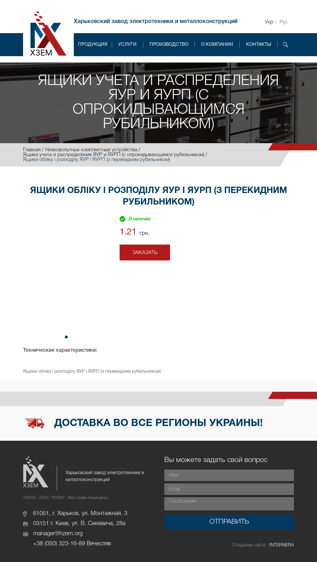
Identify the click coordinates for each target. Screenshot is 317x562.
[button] (66, 337)
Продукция (92, 45)
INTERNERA (281, 545)
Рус (284, 22)
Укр (269, 22)
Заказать (144, 252)
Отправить (229, 522)
